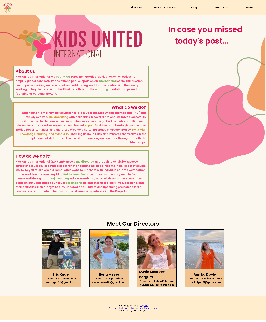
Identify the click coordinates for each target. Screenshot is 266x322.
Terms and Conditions (144, 308)
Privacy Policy (118, 308)
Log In (144, 305)
